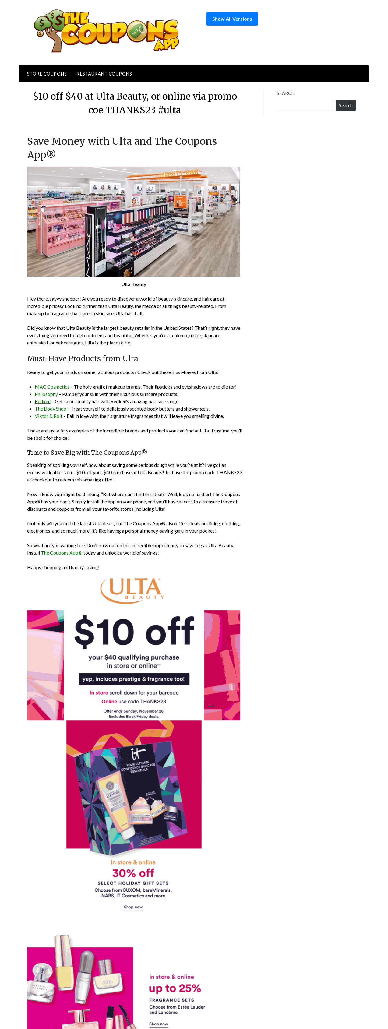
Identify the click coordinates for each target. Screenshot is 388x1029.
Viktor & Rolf (48, 416)
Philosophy (46, 394)
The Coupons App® (62, 552)
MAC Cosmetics (52, 386)
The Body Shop (50, 408)
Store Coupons (47, 73)
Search (286, 93)
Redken (43, 401)
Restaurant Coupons (104, 73)
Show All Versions (232, 19)
